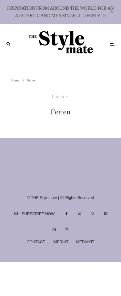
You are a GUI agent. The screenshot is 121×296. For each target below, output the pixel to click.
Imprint (60, 242)
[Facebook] (67, 213)
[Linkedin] (54, 229)
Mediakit (85, 242)
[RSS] (67, 229)
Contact (36, 242)
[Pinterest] (105, 213)
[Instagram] (92, 213)
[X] (79, 213)
